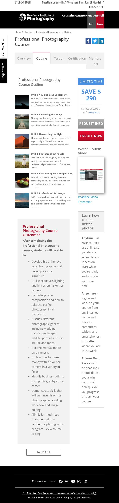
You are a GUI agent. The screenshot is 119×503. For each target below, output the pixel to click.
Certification (77, 58)
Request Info (3, 71)
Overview (24, 58)
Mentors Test (95, 61)
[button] (88, 41)
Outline (41, 58)
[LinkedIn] (85, 481)
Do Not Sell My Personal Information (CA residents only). (59, 493)
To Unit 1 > (44, 452)
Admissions (72, 15)
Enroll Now (91, 135)
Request (91, 20)
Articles (84, 15)
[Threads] (67, 481)
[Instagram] (79, 481)
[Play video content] (91, 175)
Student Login (23, 2)
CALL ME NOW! (3, 47)
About (78, 15)
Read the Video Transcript (88, 199)
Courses (65, 15)
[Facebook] (61, 481)
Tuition (59, 58)
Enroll (100, 20)
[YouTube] (73, 481)
